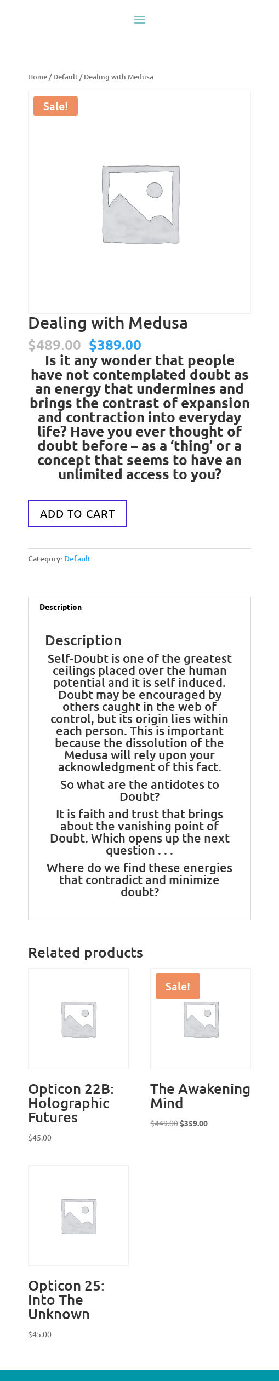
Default (65, 77)
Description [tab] (60, 606)
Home (37, 77)
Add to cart (77, 513)
